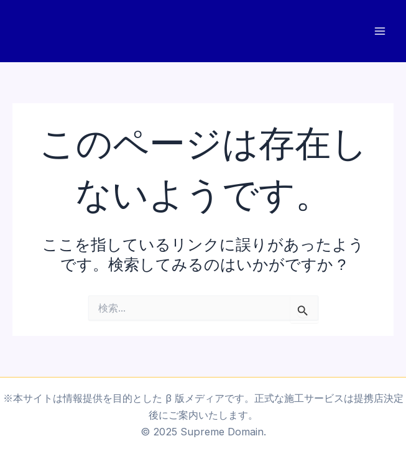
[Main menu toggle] (380, 31)
